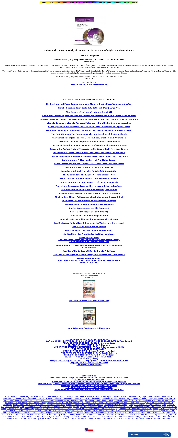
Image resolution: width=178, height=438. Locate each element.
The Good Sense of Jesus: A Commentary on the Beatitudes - (83, 255)
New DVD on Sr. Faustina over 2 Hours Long (89, 328)
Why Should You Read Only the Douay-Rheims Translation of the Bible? (89, 390)
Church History (39, 403)
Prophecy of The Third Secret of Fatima (89, 363)
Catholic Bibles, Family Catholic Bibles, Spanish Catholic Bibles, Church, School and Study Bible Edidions (89, 384)
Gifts (131, 405)
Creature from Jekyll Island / (79, 403)
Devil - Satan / (98, 403)
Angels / (145, 397)
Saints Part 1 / (159, 413)
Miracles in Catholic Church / (47, 409)
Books (110, 401)
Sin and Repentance (163, 417)
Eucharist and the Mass (55, 405)
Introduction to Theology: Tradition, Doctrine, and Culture (89, 190)
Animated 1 (167, 397)
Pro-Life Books (63, 411)
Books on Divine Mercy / (125, 401)
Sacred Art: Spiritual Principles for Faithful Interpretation (89, 171)
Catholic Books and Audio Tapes (157, 419)
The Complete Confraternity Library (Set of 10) (89, 112)
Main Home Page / (13, 397)
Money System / (67, 409)
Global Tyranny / (161, 405)
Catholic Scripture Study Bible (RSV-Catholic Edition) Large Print (89, 108)
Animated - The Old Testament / (86, 399)
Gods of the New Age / (144, 405)
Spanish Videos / (122, 415)
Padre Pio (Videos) (89, 359)
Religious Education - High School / (61, 413)
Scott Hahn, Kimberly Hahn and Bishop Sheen (61, 415)
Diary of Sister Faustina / (152, 403)
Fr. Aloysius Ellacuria (94, 405)
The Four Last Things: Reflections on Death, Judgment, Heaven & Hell (89, 197)
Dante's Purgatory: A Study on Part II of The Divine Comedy (89, 182)
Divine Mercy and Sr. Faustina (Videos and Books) (89, 357)
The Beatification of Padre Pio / (23, 401)
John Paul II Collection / (52, 407)
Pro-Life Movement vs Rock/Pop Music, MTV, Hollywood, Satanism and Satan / (111, 413)
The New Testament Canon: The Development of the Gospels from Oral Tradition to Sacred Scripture (89, 119)
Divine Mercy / (135, 403)
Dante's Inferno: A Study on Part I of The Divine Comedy (89, 160)
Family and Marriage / (76, 405)
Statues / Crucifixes (29, 397)
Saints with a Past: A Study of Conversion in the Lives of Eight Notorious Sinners (89, 149)
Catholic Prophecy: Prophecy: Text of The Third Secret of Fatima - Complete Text (89, 378)
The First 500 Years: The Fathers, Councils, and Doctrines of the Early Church (89, 134)
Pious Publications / (11, 411)
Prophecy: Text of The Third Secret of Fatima (123, 419)
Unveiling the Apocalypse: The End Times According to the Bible (89, 193)
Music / (92, 409)
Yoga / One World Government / (129, 409)
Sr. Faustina (147, 415)
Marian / (122, 407)
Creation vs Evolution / (57, 403)
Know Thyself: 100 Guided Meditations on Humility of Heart (89, 219)
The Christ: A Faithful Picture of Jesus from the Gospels (89, 201)
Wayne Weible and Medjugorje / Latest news (134, 417)
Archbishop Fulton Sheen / (96, 401)
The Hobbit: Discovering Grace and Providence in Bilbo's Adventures (89, 186)
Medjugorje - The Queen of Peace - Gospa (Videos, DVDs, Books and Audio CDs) (89, 361)
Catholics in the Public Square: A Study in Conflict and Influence (89, 142)
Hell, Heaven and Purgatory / (14, 407)
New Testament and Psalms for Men (89, 227)
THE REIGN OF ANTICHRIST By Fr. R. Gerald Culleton (89, 355)
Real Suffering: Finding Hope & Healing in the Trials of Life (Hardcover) (89, 223)
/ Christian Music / (120, 397)
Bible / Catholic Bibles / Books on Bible (66, 401)
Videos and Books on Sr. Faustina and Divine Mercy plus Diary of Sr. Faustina (89, 382)
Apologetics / (153, 399)
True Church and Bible (21, 417)
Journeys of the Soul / (82, 407)
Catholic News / (134, 397)
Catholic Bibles (89, 376)
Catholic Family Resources (116, 403)
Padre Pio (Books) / (169, 409)
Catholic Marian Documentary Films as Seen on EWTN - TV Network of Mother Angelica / (51, 419)
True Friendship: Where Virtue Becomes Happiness (89, 204)
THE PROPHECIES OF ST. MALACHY (89, 349)
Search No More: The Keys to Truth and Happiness (89, 230)
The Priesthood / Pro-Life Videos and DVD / (38, 411)
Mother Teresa (96, 419)
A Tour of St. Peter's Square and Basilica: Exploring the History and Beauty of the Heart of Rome (89, 116)
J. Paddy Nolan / (108, 417)
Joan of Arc (67, 407)
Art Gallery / (164, 399)
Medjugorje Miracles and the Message (17, 409)
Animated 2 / (9, 399)
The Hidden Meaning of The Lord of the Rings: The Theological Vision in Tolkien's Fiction (89, 130)
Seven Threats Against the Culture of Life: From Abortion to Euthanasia (89, 164)
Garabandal (122, 405)
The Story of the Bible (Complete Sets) (89, 216)
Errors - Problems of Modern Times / (29, 405)
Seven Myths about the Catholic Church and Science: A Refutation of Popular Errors (89, 127)
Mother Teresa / (82, 409)
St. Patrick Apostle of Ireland (28, 415)
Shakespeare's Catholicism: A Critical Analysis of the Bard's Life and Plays (89, 153)
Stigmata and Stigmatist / (165, 415)
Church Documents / (23, 403)
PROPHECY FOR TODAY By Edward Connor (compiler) (89, 351)
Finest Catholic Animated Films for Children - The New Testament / (43, 399)
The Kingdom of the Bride (89, 365)
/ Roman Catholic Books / (82, 397)
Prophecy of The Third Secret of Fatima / (98, 411)
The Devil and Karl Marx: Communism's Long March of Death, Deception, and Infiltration (89, 104)
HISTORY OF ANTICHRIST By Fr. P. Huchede (89, 345)
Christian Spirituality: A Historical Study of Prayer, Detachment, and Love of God (89, 156)
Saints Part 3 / (9, 415)
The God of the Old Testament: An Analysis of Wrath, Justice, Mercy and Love (89, 145)
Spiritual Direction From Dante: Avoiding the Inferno (89, 234)
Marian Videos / (133, 407)
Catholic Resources (47, 397)
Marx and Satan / (169, 407)
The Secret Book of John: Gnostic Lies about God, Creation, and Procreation (89, 138)
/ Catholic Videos (63, 397)
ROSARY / (148, 413)
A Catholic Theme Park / (146, 401)
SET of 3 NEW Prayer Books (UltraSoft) (89, 212)
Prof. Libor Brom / (142, 411)
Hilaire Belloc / (43, 401)
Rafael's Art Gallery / (125, 411)
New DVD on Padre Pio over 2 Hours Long (89, 301)
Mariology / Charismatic (150, 407)
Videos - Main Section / (90, 417)
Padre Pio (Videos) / (152, 409)
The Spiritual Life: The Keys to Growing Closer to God (89, 175)
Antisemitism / (155, 397)
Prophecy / (76, 411)
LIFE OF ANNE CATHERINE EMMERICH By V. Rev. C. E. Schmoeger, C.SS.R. (89, 347)
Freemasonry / (110, 405)
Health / (172, 405)
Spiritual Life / (136, 415)
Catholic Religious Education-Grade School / (27, 413)
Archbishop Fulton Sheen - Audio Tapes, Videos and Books (89, 386)
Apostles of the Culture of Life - (78, 251)
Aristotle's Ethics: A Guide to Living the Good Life (89, 167)
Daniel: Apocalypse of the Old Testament (89, 208)
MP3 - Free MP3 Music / (105, 409)
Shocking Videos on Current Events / (99, 415)
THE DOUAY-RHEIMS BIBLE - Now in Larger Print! (89, 388)
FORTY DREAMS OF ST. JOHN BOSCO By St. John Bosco (89, 343)
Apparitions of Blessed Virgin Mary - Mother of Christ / (123, 399)
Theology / (7, 417)
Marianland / (113, 407)
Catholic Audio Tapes (102, 397)
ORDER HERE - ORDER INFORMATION (89, 84)
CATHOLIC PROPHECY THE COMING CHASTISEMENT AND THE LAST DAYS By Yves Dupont (89, 341)
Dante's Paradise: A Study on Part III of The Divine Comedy (89, 179)
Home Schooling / (35, 407)
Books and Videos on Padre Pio (89, 380)
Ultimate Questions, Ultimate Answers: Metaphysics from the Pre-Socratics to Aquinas (89, 123)
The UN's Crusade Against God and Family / (52, 417)
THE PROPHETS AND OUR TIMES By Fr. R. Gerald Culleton (89, 353)
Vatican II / (75, 417)
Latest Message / (100, 407)
